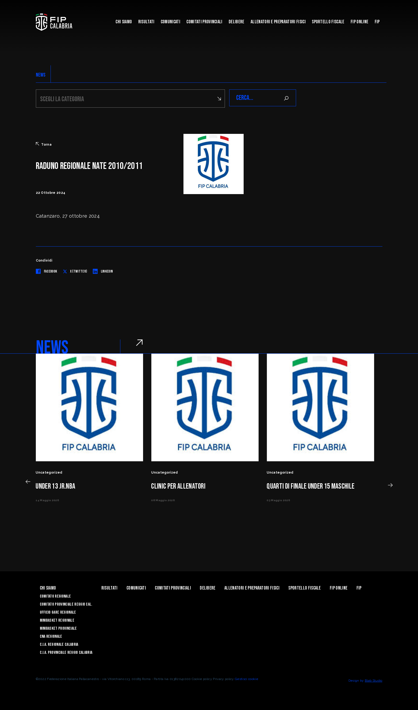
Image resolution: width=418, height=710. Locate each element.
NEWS (41, 75)
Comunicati (170, 22)
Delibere (236, 22)
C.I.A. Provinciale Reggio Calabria (66, 651)
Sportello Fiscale (328, 22)
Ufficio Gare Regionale (58, 611)
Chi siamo (124, 22)
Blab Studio (373, 680)
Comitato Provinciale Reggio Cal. (66, 603)
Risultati (146, 22)
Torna (44, 143)
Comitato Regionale (55, 595)
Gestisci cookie (246, 678)
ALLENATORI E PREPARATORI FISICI (278, 22)
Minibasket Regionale (57, 619)
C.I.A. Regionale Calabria (59, 643)
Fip (377, 22)
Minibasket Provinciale (58, 627)
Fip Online (359, 22)
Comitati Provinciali (204, 22)
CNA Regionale (51, 635)
